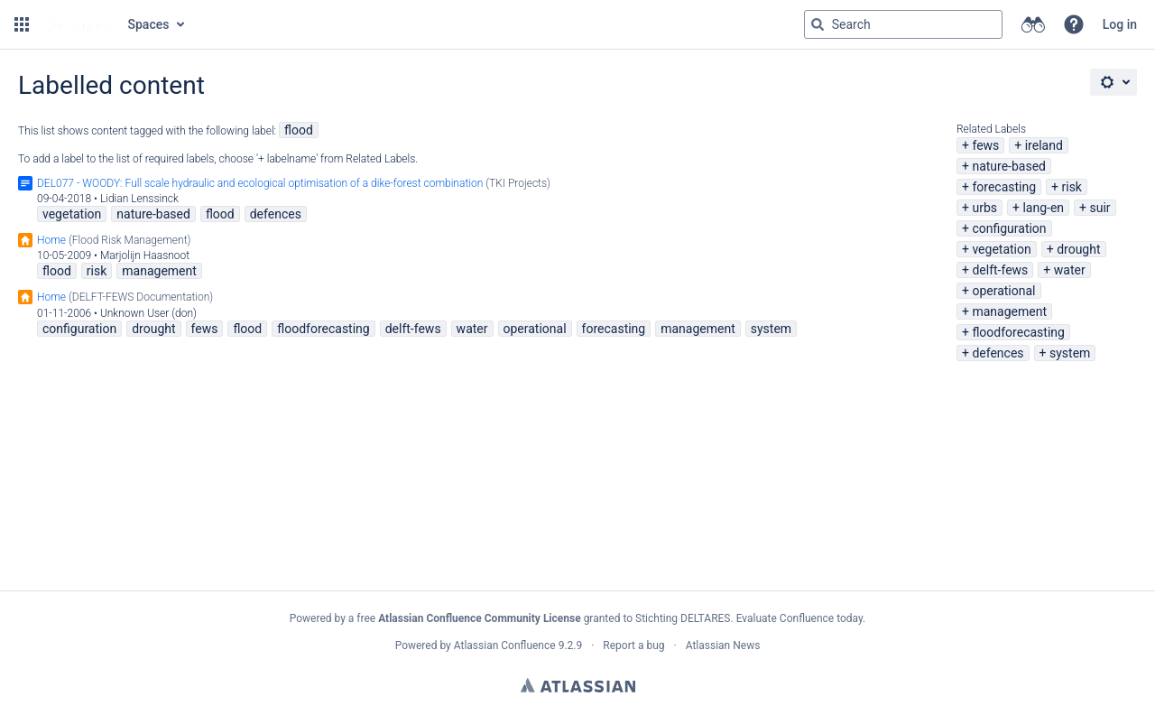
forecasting (1004, 187)
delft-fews (1000, 270)
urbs (984, 207)
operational (1003, 290)
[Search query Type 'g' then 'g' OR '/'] (903, 24)
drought (1078, 249)
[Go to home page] (76, 24)
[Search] (817, 24)
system (1069, 353)
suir (1099, 207)
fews (985, 145)
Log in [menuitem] (1120, 24)
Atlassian (578, 685)
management (1009, 311)
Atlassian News (723, 645)
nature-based (1009, 166)
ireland (1044, 145)
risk (1071, 187)
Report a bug (633, 645)
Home (51, 240)
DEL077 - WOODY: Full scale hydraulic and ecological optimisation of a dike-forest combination (260, 183)
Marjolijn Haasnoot (144, 255)
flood (298, 130)
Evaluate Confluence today (799, 618)
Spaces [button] (149, 24)
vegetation (1001, 249)
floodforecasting (1018, 332)
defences (997, 353)
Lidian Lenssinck (139, 198)
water (1070, 270)
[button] (21, 24)
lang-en (1043, 207)
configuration (1009, 228)
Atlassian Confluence (505, 645)
